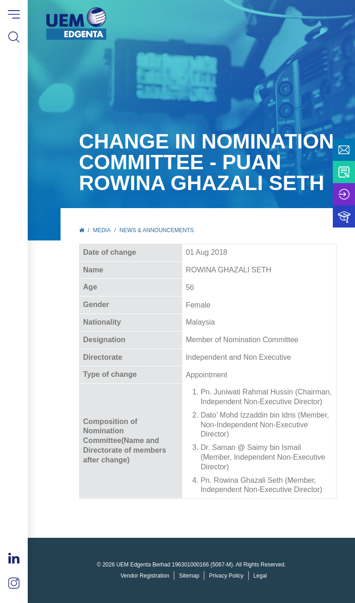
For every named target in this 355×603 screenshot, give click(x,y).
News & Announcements (157, 230)
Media (101, 230)
